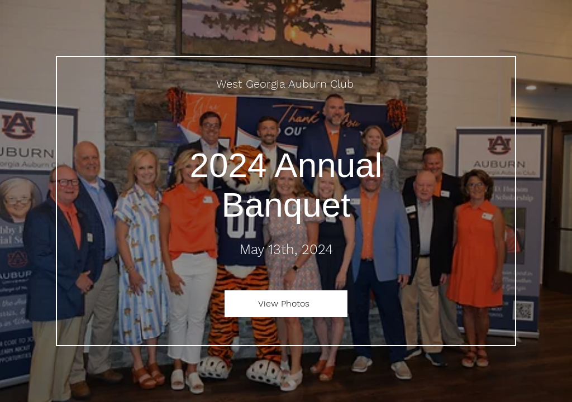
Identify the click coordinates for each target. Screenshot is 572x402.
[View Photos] (286, 303)
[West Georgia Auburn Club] (286, 83)
